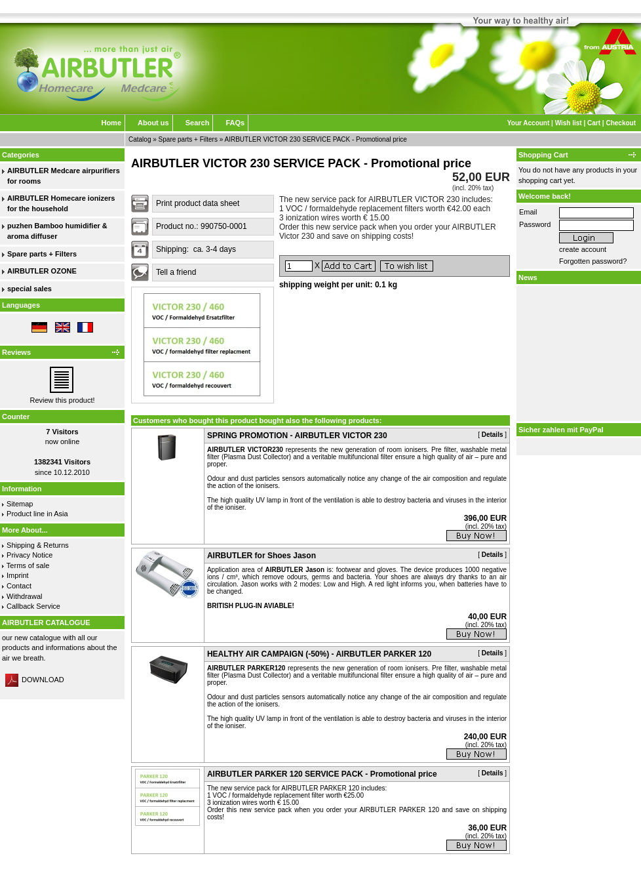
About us (153, 123)
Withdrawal (24, 596)
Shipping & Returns (38, 545)
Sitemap (20, 504)
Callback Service (33, 606)
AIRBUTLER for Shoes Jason (261, 555)
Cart (593, 123)
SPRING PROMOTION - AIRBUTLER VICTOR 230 (297, 435)
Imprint (18, 575)
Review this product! (61, 400)
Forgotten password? (593, 261)
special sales (29, 289)
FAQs (234, 123)
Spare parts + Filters (188, 139)
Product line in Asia (37, 514)
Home (111, 123)
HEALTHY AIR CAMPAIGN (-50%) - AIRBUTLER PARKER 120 (319, 654)
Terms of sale (28, 565)
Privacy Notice (29, 555)
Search (197, 123)
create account (582, 249)
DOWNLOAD (34, 680)
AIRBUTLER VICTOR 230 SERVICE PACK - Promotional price (315, 139)
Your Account (528, 123)
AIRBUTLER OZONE (42, 271)
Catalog (139, 139)
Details (492, 434)
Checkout (621, 123)
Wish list (568, 123)
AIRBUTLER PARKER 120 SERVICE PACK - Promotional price (322, 774)
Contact (19, 586)
